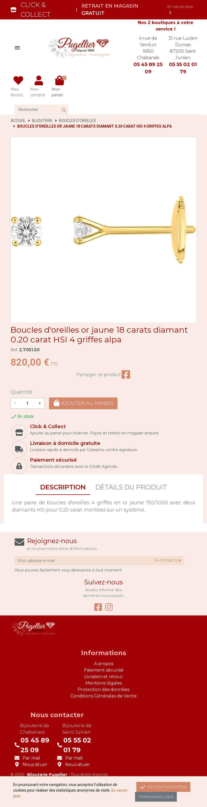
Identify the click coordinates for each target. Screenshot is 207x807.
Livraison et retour (103, 676)
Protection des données (103, 689)
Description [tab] (63, 487)
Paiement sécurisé (103, 670)
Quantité (21, 392)
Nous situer (35, 764)
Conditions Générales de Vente (103, 696)
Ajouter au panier (83, 403)
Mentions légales (103, 683)
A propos (103, 663)
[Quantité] (27, 403)
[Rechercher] (41, 109)
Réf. (14, 350)
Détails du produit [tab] (131, 487)
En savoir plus (180, 10)
